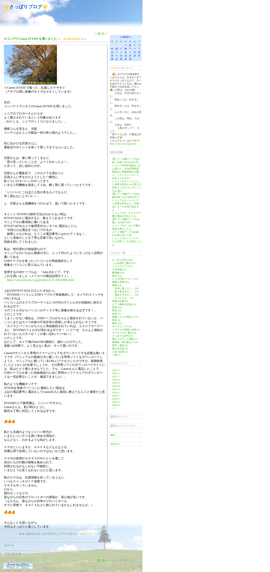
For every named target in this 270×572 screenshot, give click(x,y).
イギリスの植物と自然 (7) (126, 329)
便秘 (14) (117, 285)
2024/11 (116, 382)
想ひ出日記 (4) (120, 348)
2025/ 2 (115, 373)
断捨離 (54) (118, 272)
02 (130, 45)
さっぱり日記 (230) (122, 259)
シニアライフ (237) (122, 266)
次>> (104, 33)
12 (112, 52)
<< (121, 37)
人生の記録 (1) (120, 351)
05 (112, 48)
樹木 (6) (116, 320)
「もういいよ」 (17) (123, 297)
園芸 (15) (117, 323)
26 (112, 59)
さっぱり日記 (45, 533)
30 (130, 59)
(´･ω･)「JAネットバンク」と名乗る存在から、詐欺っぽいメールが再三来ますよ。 (126, 205)
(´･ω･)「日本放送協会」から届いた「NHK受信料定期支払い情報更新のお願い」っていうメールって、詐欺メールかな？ (126, 172)
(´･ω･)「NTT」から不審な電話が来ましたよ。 (126, 227)
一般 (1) (116, 354)
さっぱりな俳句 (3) (122, 335)
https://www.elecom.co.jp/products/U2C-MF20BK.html (40, 280)
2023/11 (126, 37)
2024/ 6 (115, 398)
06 (117, 48)
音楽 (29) (117, 307)
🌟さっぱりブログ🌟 (26, 6)
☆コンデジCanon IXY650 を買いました (30, 38)
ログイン (115, 444)
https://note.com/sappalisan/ (123, 143)
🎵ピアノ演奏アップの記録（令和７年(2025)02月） (126, 161)
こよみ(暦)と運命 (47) (124, 263)
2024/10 (116, 386)
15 (126, 52)
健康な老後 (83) (120, 282)
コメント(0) (78, 533)
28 (121, 59)
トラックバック (12, 553)
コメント (9, 545)
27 (117, 59)
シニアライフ (62, 533)
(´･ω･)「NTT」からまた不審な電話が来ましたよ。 (126, 214)
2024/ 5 (115, 402)
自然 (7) (116, 313)
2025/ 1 (115, 376)
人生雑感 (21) (119, 269)
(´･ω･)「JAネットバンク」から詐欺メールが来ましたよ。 (126, 241)
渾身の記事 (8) (120, 301)
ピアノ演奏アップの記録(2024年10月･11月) (125, 234)
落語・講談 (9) (120, 345)
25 (139, 55)
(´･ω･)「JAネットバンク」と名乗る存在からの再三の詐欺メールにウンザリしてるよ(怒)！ (126, 186)
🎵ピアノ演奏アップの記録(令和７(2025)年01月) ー (126, 195)
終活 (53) (117, 275)
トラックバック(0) (97, 533)
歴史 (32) (117, 310)
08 (126, 48)
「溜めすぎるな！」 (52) (125, 294)
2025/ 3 (115, 370)
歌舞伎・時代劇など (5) (124, 342)
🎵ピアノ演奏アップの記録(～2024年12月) (126, 221)
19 (112, 55)
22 (126, 55)
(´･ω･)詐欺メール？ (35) (125, 278)
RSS (113, 434)
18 (139, 52)
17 (135, 52)
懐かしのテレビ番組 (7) (124, 339)
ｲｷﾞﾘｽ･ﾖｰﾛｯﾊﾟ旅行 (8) (124, 332)
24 (135, 55)
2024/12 (116, 379)
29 (126, 59)
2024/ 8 (115, 392)
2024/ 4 (115, 405)
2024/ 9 (115, 389)
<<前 (97, 33)
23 (130, 55)
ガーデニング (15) (121, 326)
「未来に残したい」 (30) (125, 288)
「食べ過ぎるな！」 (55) (125, 291)
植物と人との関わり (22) (125, 316)
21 (121, 55)
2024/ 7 (115, 395)
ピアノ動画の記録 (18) (124, 304)
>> (130, 37)
